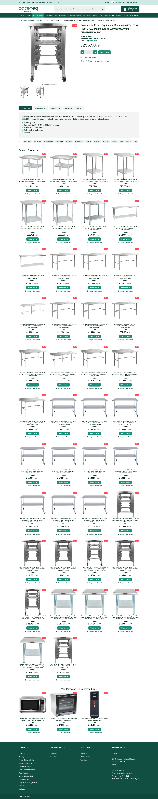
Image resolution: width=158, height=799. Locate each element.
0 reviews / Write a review (101, 61)
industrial (114, 141)
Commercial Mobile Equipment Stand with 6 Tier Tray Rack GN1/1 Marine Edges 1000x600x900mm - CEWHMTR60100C (33, 617)
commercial (69, 141)
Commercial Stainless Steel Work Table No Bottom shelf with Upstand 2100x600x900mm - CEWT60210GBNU (63, 374)
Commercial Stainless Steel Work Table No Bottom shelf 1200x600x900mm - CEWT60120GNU (63, 277)
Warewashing (49, 15)
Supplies (118, 15)
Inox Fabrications (38, 15)
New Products (54, 2)
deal (135, 141)
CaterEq (89, 36)
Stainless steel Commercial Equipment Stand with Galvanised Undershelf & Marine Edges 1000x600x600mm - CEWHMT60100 (94, 617)
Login (126, 2)
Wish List (84, 760)
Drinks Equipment (109, 15)
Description (25, 108)
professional (79, 141)
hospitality (106, 141)
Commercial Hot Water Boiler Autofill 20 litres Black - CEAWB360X (94, 719)
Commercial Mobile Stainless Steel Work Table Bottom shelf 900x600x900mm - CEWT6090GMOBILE (63, 520)
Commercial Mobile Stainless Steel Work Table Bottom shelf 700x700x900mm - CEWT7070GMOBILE (125, 471)
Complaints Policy (24, 766)
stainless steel (48, 141)
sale (121, 141)
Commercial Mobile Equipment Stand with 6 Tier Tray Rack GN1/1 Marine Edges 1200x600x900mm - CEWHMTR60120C (82, 20)
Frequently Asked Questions (28, 782)
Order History (85, 757)
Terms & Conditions (25, 763)
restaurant (97, 141)
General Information (73, 108)
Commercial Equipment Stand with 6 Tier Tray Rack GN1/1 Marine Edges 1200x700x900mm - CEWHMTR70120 (63, 568)
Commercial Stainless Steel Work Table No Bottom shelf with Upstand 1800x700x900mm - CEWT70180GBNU (125, 374)
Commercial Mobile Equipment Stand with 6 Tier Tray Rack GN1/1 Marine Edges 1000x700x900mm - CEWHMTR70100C (95, 568)
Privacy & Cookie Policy (26, 760)
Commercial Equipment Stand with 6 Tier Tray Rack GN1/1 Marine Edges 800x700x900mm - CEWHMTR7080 (63, 666)
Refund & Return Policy (26, 776)
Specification (40, 108)
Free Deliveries (40, 2)
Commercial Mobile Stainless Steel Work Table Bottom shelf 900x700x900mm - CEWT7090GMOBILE (32, 520)
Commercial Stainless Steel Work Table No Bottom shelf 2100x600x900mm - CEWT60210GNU (32, 325)
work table (27, 141)
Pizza (100, 15)
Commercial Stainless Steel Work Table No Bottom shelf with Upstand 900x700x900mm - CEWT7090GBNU (32, 423)
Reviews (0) (55, 108)
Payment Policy (24, 779)
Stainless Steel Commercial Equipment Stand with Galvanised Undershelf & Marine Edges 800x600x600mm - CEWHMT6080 (63, 617)
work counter (37, 141)
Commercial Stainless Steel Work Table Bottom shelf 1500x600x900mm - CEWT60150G (125, 228)
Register (134, 2)
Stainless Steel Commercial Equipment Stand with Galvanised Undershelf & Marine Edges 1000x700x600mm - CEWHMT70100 (32, 666)
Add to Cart (104, 52)
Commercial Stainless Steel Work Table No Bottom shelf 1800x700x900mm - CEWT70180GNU (94, 325)
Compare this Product (89, 57)
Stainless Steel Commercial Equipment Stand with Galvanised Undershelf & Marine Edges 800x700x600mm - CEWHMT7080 (125, 617)
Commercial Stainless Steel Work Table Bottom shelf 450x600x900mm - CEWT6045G (125, 180)
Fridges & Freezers (25, 15)
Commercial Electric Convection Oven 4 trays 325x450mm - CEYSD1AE (63, 719)
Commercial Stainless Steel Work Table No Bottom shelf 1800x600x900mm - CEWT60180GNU (125, 277)
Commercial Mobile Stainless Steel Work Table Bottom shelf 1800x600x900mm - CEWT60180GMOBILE (94, 423)
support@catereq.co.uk (124, 773)
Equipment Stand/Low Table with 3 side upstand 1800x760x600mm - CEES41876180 (63, 180)
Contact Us (53, 753)
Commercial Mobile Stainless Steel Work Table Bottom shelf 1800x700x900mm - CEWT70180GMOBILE (94, 471)
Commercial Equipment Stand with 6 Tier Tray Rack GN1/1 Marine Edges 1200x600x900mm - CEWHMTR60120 (32, 568)
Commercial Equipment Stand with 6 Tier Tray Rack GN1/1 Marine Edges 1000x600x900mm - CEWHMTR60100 (125, 568)
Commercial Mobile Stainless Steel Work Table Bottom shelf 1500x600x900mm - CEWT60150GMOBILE (63, 423)
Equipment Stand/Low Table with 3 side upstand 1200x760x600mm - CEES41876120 (32, 180)
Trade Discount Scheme (27, 770)
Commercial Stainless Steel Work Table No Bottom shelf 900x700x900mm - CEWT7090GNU (125, 325)
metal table (59, 141)
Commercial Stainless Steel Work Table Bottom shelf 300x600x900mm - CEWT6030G (94, 180)
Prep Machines (87, 15)
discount (128, 141)
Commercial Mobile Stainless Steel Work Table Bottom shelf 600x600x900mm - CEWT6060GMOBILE (125, 423)
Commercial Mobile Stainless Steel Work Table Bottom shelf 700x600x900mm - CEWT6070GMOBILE (94, 520)
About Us (22, 753)
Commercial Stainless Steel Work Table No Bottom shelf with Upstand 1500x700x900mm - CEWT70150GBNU (94, 374)
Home (20, 20)
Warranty (22, 786)
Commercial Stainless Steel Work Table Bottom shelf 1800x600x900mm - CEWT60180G (32, 277)
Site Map (53, 757)
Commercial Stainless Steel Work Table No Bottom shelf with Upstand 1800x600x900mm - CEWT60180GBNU (32, 374)
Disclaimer (22, 789)
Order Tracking (23, 773)
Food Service (134, 15)
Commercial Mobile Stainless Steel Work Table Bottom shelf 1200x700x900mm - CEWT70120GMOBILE (32, 471)
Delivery (21, 757)
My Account (84, 753)
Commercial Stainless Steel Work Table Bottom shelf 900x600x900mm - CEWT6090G (63, 227)
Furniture (125, 15)
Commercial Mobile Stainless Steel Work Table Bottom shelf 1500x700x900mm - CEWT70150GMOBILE (63, 471)
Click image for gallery (49, 84)
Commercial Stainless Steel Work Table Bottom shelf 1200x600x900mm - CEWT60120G (94, 228)
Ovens (95, 15)
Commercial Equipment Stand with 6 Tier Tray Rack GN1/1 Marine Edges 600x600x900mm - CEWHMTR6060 (125, 520)
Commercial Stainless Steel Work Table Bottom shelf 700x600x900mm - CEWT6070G (32, 227)
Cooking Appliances (60, 15)
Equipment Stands (41, 20)
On (112, 2)
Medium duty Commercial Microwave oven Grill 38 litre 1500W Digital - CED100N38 (32, 719)
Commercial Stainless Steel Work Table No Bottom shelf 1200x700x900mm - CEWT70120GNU (63, 325)
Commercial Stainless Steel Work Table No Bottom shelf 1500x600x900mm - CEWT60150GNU (94, 277)
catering (88, 141)
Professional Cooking (74, 15)
